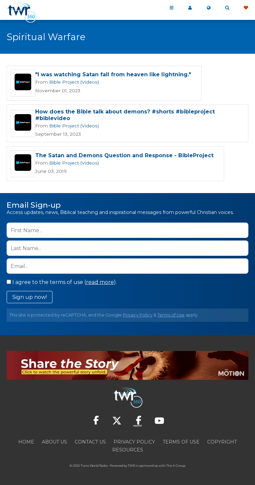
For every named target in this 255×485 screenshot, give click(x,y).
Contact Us (90, 441)
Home (26, 441)
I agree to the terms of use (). (62, 281)
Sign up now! (29, 296)
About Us (54, 441)
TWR (131, 465)
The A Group (175, 465)
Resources (127, 449)
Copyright (222, 441)
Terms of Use (171, 314)
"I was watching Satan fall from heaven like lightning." (113, 75)
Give (246, 8)
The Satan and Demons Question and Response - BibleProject (124, 155)
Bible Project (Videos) (71, 82)
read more (100, 281)
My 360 (190, 8)
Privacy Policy (137, 314)
